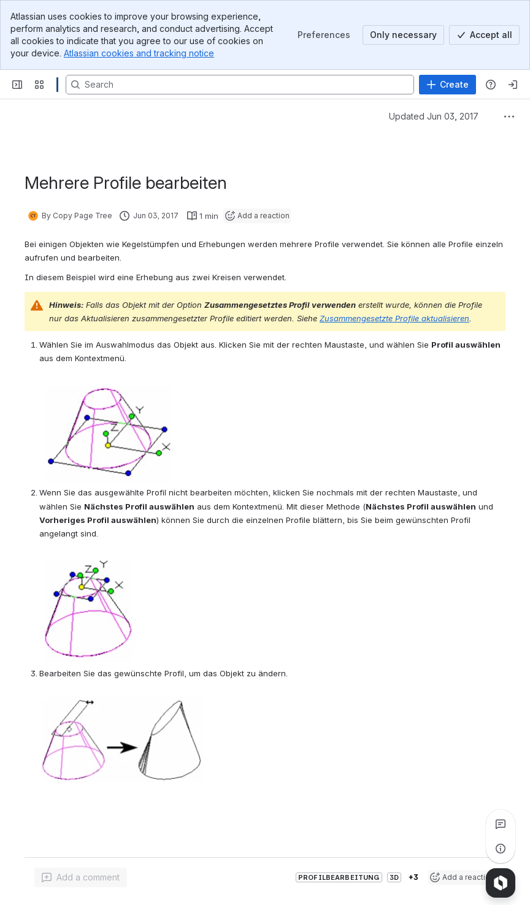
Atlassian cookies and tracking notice (139, 53)
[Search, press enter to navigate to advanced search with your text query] (240, 84)
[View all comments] (500, 824)
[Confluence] (57, 84)
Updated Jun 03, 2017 (433, 116)
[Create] (447, 84)
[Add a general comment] (80, 877)
